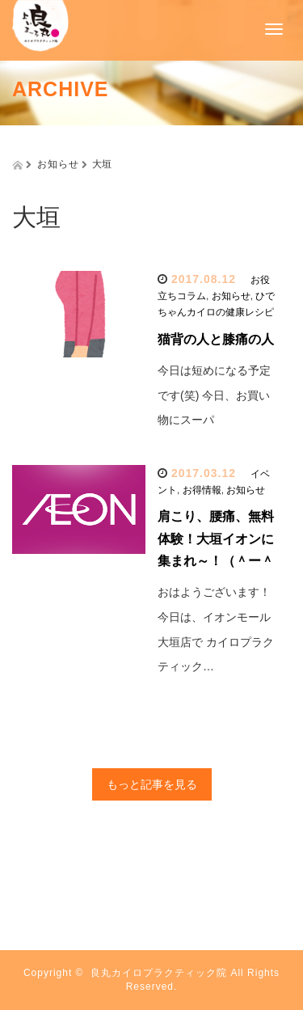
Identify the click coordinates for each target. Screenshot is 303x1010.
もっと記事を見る (152, 784)
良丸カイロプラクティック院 (158, 972)
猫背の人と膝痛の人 (216, 339)
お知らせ (231, 296)
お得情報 (202, 490)
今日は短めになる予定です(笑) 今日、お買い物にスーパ (214, 395)
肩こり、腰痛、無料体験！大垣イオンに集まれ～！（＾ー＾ (216, 538)
